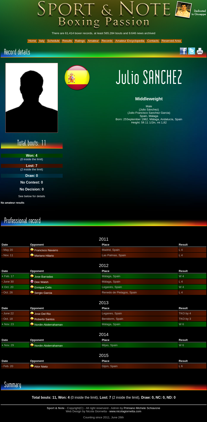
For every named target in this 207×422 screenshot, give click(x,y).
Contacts (153, 40)
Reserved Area (171, 40)
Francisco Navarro (46, 250)
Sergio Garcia (43, 292)
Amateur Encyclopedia (129, 40)
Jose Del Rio (42, 313)
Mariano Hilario (44, 255)
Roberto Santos (44, 319)
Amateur (93, 40)
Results (67, 40)
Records (107, 40)
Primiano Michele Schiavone (142, 408)
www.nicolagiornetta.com (125, 411)
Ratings (80, 40)
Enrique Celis (43, 287)
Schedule (53, 40)
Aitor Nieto (41, 366)
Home (32, 40)
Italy (41, 40)
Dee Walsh (41, 282)
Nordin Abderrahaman (48, 324)
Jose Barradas (43, 276)
